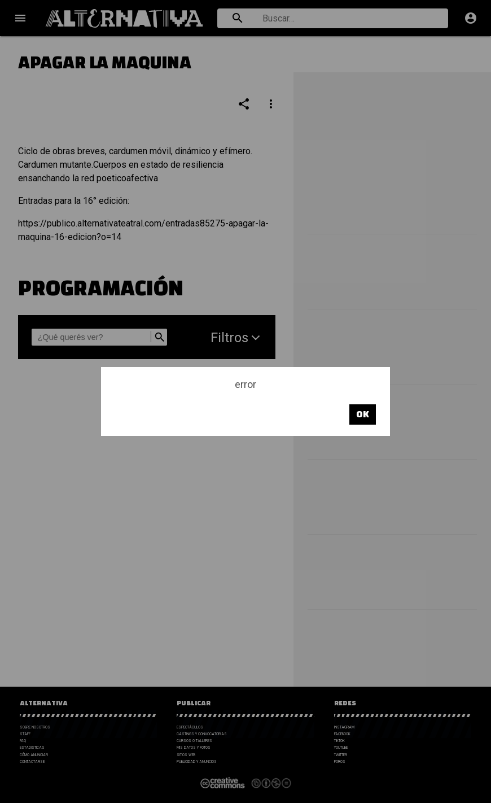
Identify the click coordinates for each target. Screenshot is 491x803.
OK (362, 414)
